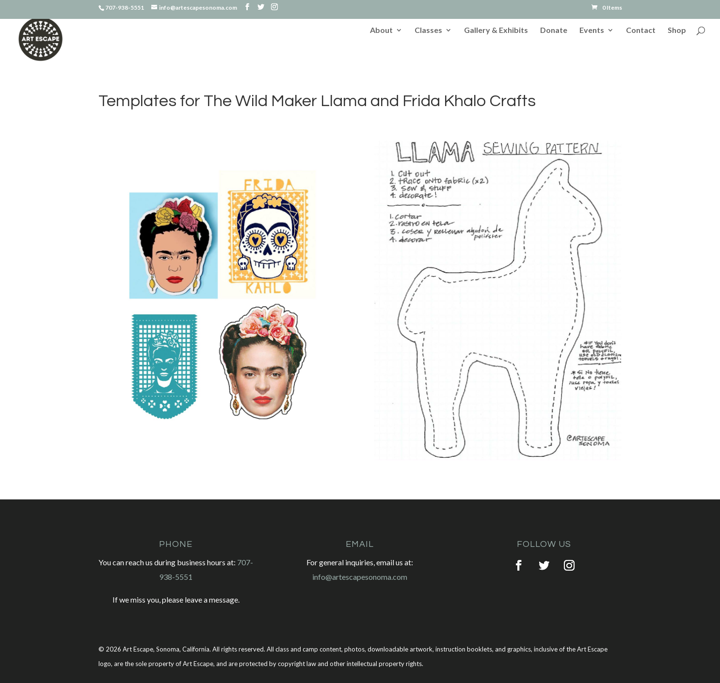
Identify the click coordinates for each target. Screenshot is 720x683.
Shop (677, 30)
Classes (428, 30)
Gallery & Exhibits (496, 30)
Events (591, 30)
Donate (553, 30)
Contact (641, 30)
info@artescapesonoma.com (359, 576)
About (381, 30)
